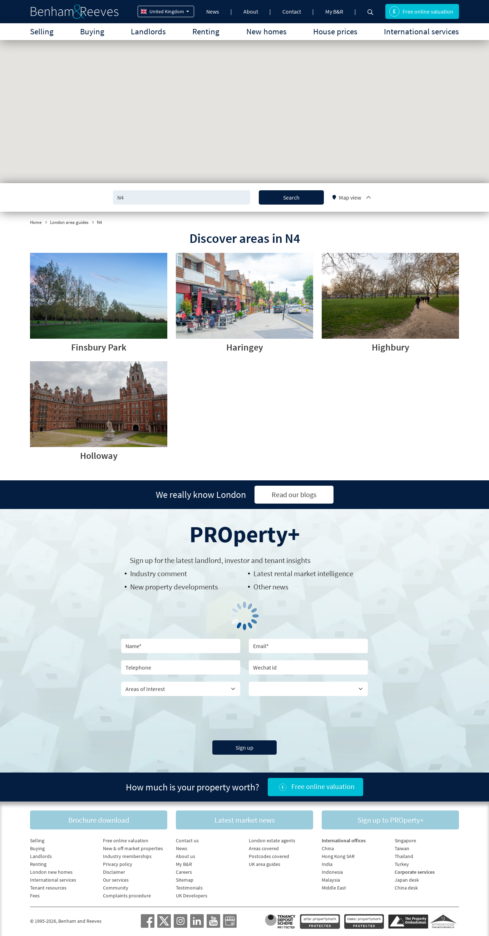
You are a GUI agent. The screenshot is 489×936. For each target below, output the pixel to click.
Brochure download (98, 820)
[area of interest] (180, 689)
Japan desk (407, 880)
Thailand (404, 856)
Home (35, 222)
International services (421, 31)
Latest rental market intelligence (303, 573)
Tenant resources (48, 887)
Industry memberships (127, 856)
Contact (291, 11)
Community (115, 887)
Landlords (148, 31)
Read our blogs (294, 494)
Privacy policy (117, 864)
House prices (335, 31)
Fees (35, 895)
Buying (92, 31)
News (212, 11)
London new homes (51, 872)
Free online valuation (421, 11)
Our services (116, 880)
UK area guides (264, 864)
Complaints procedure (127, 895)
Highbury (390, 347)
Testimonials (189, 887)
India (327, 864)
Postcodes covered (269, 856)
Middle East (334, 887)
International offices (344, 840)
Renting (205, 31)
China (328, 848)
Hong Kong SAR (338, 856)
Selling (42, 31)
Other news (270, 587)
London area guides (69, 222)
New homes (266, 31)
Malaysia (331, 880)
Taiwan (402, 848)
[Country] (308, 689)
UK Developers (191, 895)
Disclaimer (114, 872)
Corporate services (415, 872)
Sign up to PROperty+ (390, 820)
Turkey (402, 864)
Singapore (405, 840)
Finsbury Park (99, 347)
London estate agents (272, 840)
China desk (406, 887)
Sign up (244, 747)
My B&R (334, 11)
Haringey (244, 347)
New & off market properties (133, 848)
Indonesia (332, 872)
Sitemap (184, 880)
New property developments (174, 587)
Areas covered (264, 848)
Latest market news (244, 820)
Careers (184, 872)
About (250, 11)
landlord (208, 560)
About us (185, 856)
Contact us (187, 840)
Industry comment (158, 573)
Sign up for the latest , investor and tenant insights (220, 560)
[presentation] (244, 717)
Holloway (99, 455)
